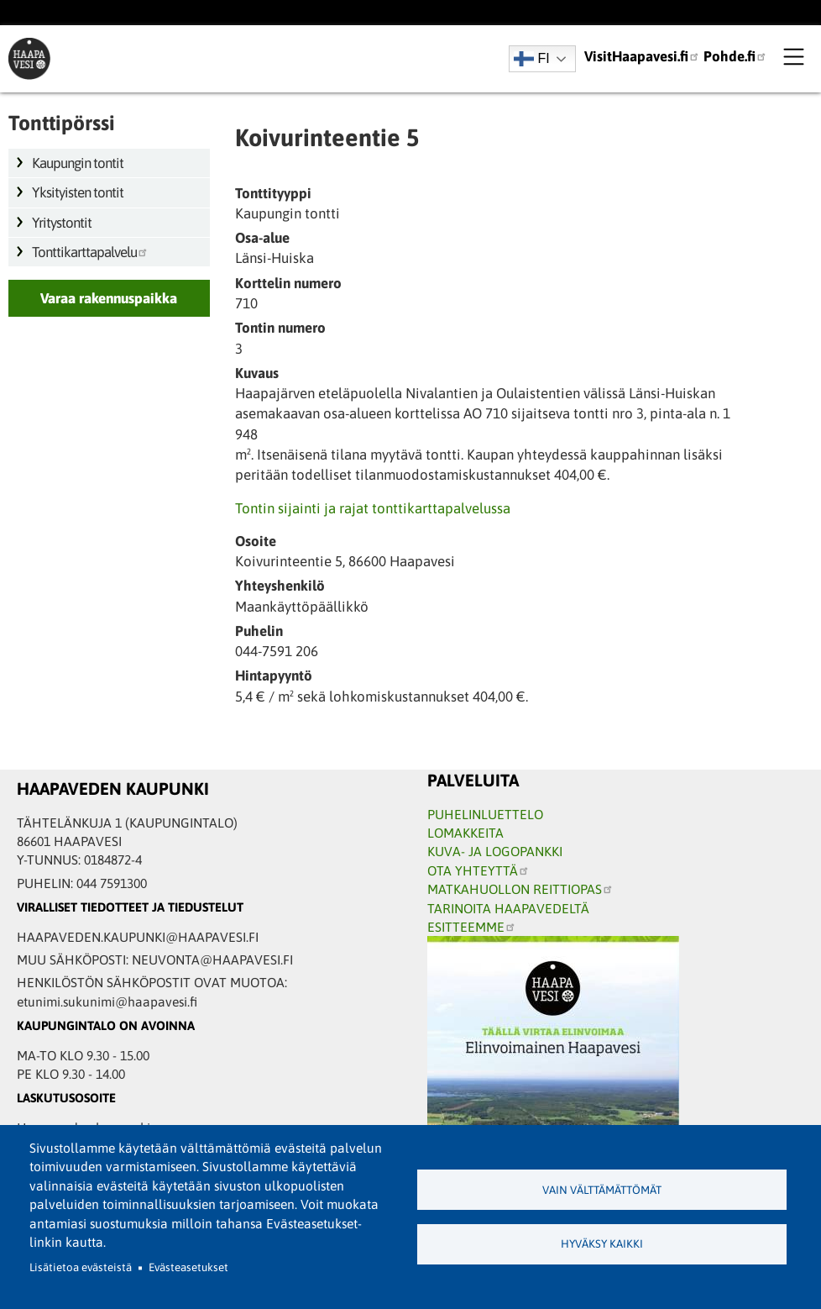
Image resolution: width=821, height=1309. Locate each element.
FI (532, 59)
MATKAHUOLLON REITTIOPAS (520, 888)
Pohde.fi (735, 56)
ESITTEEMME (471, 926)
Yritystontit (62, 222)
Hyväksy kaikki (602, 1244)
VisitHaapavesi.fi (642, 56)
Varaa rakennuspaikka (108, 298)
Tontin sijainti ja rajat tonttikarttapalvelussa (372, 508)
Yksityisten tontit (77, 192)
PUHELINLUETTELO (485, 814)
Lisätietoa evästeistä (80, 1267)
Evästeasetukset (188, 1267)
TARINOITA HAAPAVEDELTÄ (508, 908)
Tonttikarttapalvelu (90, 252)
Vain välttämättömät (602, 1190)
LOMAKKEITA (465, 832)
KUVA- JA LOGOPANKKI (494, 851)
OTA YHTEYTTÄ (478, 870)
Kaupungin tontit (77, 163)
